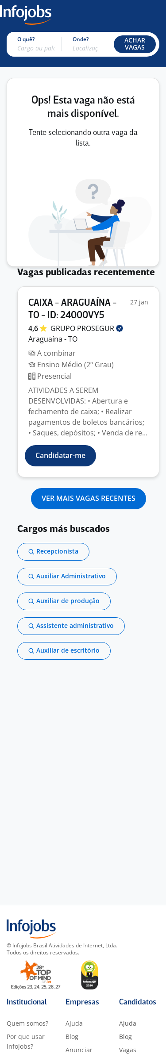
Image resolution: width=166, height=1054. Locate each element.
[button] (135, 44)
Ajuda (74, 1023)
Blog (72, 1036)
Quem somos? (27, 1023)
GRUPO (86, 328)
